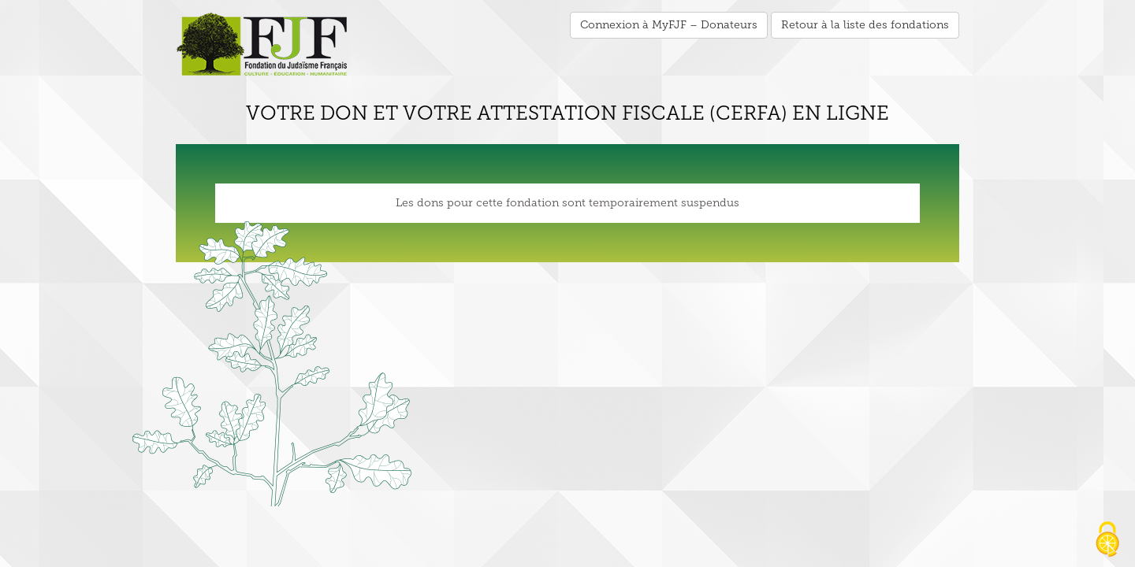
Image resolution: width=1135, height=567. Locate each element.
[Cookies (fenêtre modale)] (1107, 540)
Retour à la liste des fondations (865, 25)
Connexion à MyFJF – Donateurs (668, 25)
